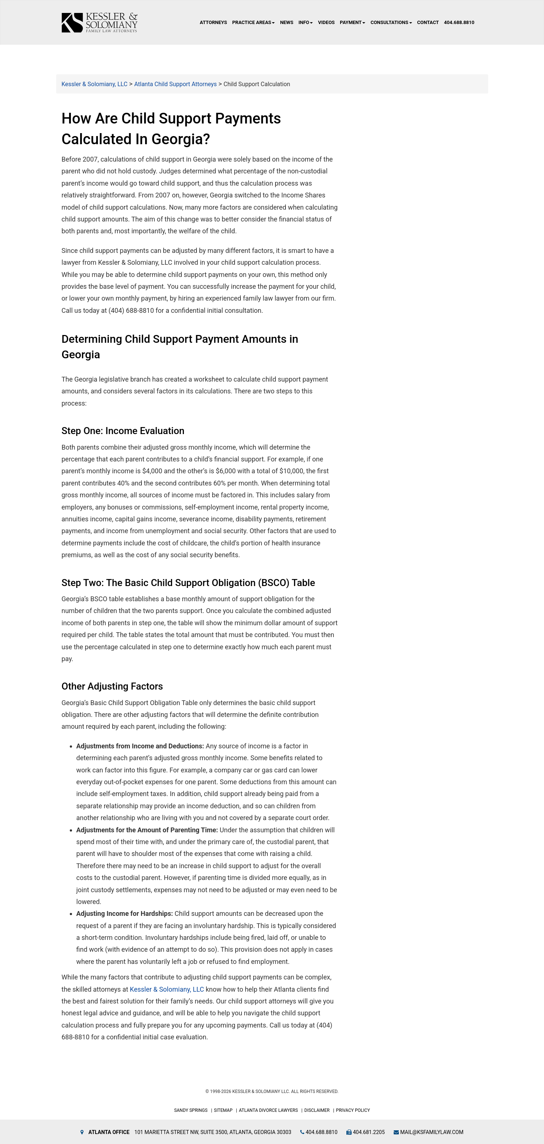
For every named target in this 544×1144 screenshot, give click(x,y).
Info (305, 22)
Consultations (391, 22)
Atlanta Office (109, 1132)
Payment (352, 22)
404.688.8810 (459, 22)
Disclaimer (316, 1110)
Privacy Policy (353, 1110)
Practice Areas (253, 22)
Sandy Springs (191, 1110)
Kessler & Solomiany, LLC (167, 989)
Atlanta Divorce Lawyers (268, 1110)
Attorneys (213, 22)
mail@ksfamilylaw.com (428, 1132)
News (286, 22)
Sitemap (223, 1110)
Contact (428, 22)
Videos (326, 22)
